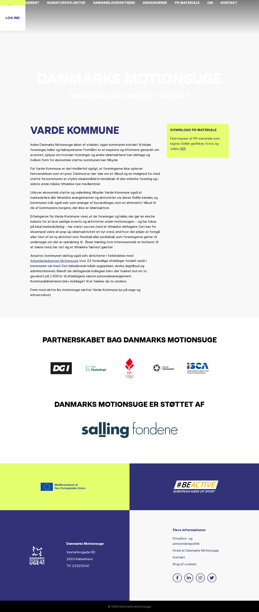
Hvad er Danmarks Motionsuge (196, 550)
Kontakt (179, 557)
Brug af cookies (184, 564)
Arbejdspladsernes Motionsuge (54, 261)
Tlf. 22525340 (77, 566)
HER (183, 148)
